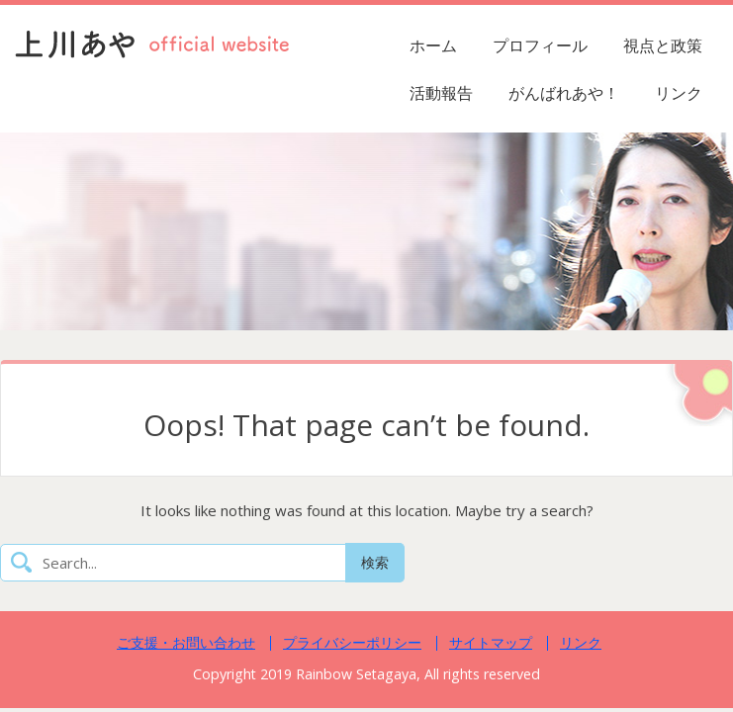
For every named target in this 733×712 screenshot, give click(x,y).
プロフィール (540, 45)
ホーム (433, 45)
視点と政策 (662, 45)
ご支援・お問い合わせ (186, 642)
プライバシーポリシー (352, 642)
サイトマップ (490, 642)
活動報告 (441, 93)
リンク (678, 93)
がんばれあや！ (563, 93)
